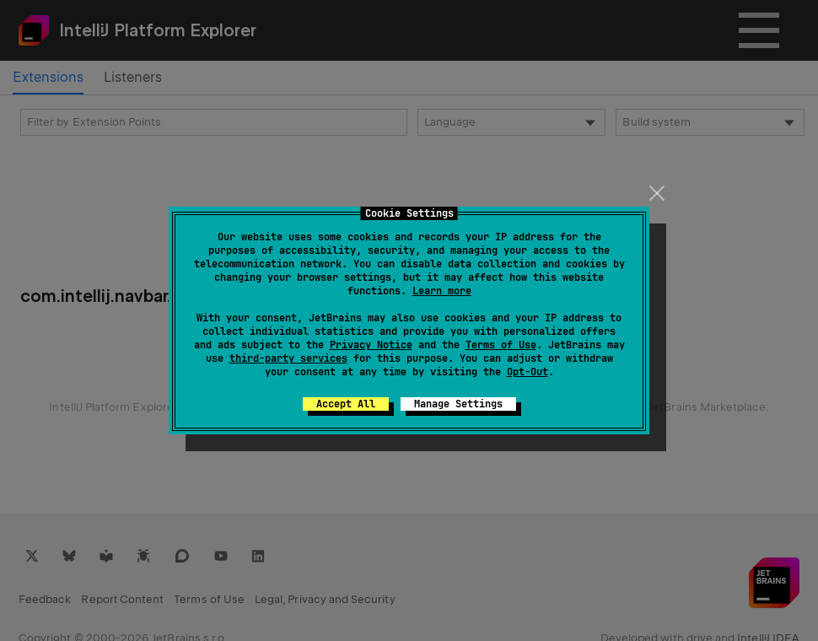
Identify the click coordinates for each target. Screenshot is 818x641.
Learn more (441, 291)
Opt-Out (527, 372)
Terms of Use (501, 345)
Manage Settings (458, 404)
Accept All (345, 404)
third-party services (288, 358)
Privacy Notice (371, 345)
